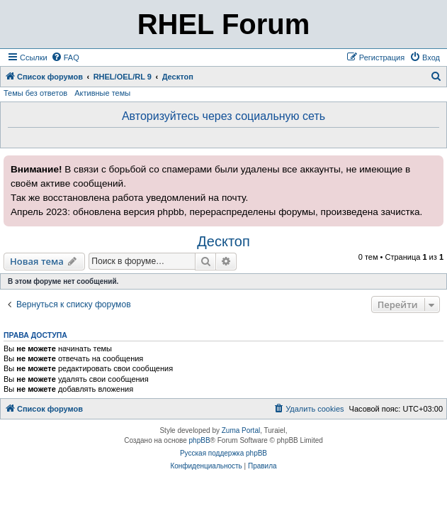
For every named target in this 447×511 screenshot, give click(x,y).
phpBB (199, 440)
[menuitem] (65, 57)
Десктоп (223, 241)
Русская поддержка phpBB (223, 453)
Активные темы (102, 93)
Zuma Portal (241, 430)
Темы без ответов (35, 93)
